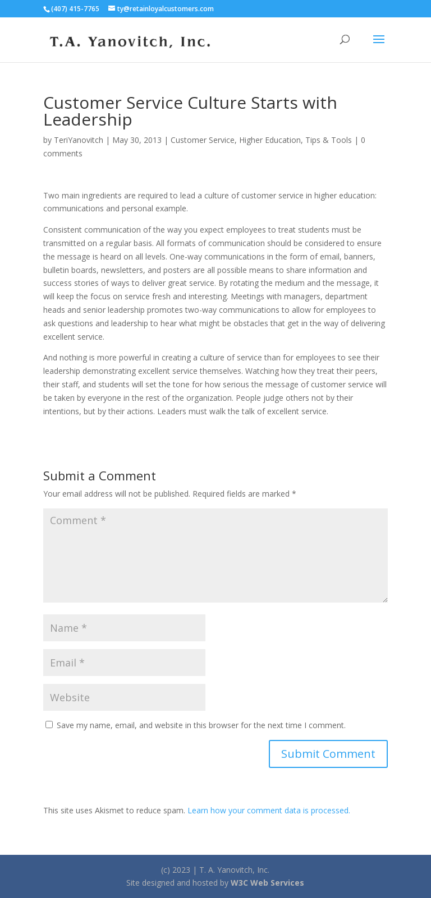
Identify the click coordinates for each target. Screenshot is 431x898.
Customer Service (203, 140)
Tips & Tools (328, 140)
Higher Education (270, 140)
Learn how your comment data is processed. (268, 810)
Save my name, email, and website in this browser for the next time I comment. (201, 725)
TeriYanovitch (78, 140)
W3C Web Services (267, 882)
